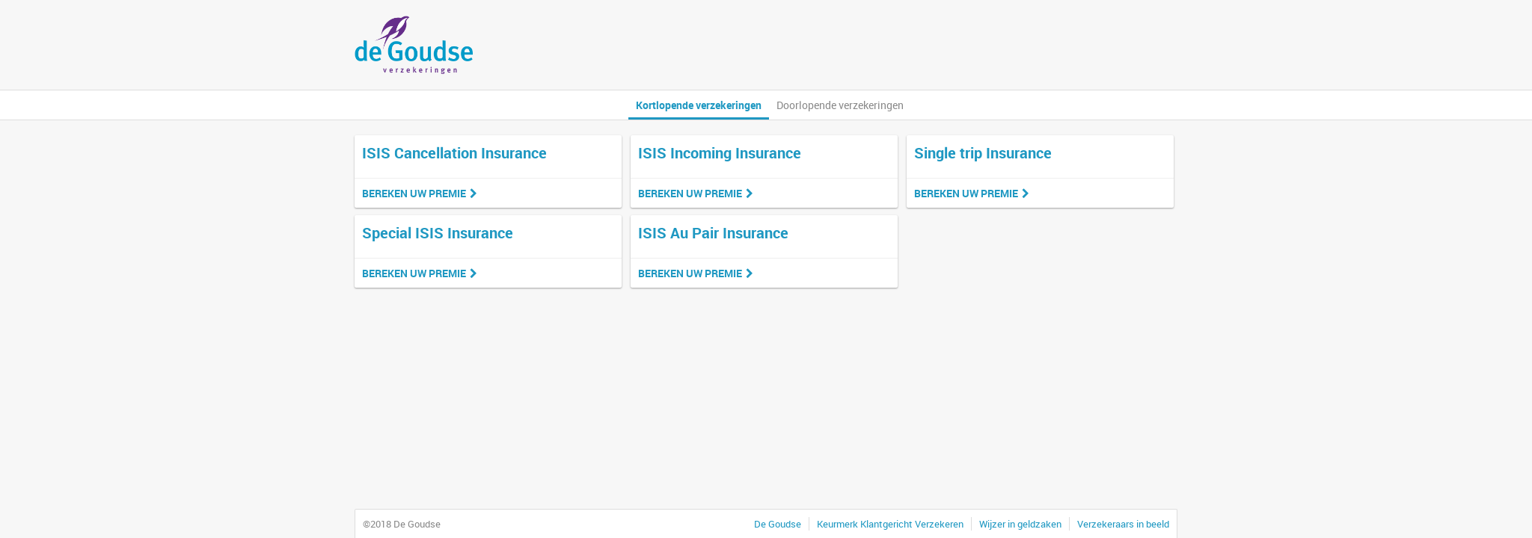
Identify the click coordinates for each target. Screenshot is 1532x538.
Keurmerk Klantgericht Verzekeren (890, 524)
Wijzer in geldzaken (1020, 524)
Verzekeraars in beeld (1123, 524)
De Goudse (777, 524)
